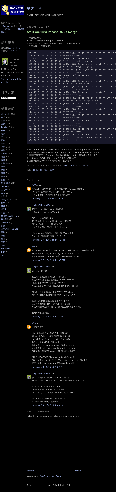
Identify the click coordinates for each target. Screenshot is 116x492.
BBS (3, 252)
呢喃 (3, 147)
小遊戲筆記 (7, 29)
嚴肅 (3, 160)
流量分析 (5, 222)
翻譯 (3, 239)
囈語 (3, 157)
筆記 (3, 137)
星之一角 (5, 190)
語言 (3, 213)
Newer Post (32, 471)
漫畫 (3, 166)
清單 (3, 203)
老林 (34, 185)
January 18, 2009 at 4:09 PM (48, 367)
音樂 (3, 143)
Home (78, 471)
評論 (3, 226)
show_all (5, 114)
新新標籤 (5, 163)
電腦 (3, 134)
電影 (3, 245)
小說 (3, 196)
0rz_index (5, 249)
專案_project (6, 199)
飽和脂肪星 (6, 183)
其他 (3, 150)
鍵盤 (3, 206)
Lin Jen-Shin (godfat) (41, 205)
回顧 (3, 140)
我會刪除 (5, 219)
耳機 (3, 173)
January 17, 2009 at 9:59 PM (48, 198)
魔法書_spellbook (9, 216)
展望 (3, 236)
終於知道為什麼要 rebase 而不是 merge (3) (55, 32)
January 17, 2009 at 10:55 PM (48, 240)
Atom (11, 48)
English (4, 127)
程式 (3, 117)
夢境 (3, 176)
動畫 (3, 170)
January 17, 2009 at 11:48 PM (48, 260)
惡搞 (3, 232)
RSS (18, 48)
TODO (4, 186)
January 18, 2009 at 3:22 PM (48, 316)
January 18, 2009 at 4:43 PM (48, 405)
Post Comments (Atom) (50, 476)
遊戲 (3, 124)
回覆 (3, 180)
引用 (3, 130)
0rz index (7, 26)
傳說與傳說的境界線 (9, 229)
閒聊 (3, 120)
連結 (3, 255)
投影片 (4, 209)
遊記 (3, 242)
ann (3, 193)
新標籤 (4, 153)
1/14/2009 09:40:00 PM (76, 165)
